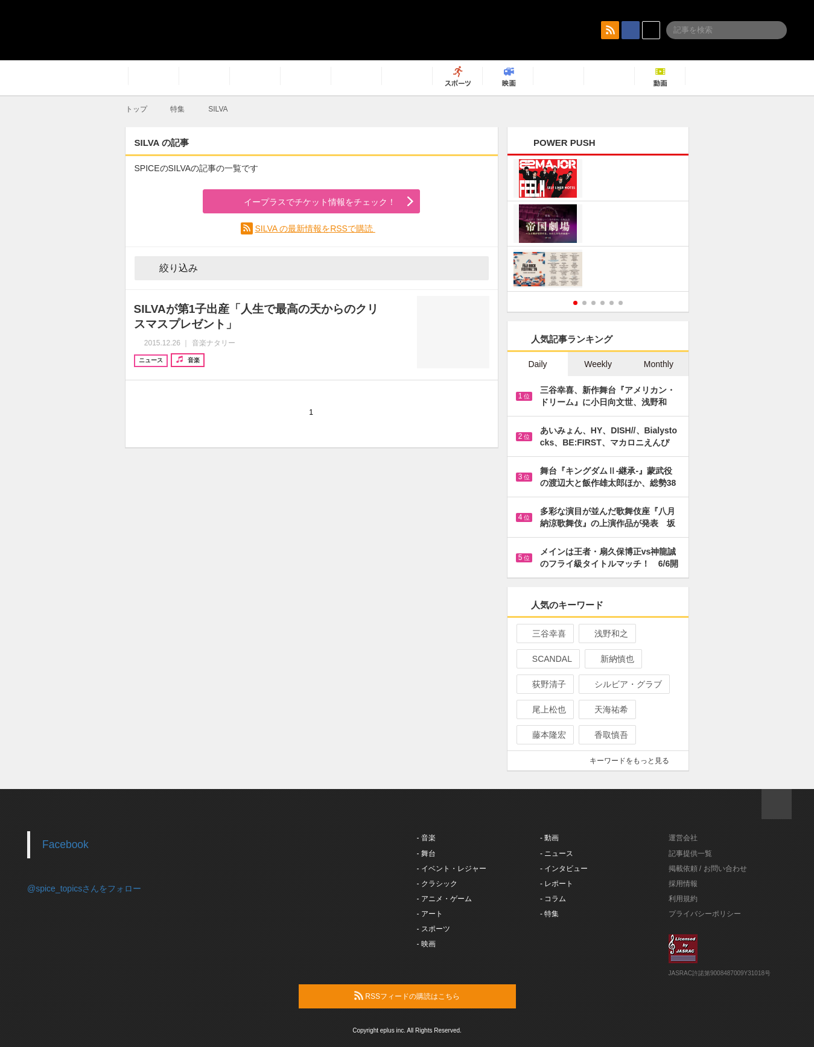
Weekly (598, 364)
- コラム (553, 899)
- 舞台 (426, 853)
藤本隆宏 (544, 735)
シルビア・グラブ (623, 684)
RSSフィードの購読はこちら (430, 996)
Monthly (658, 364)
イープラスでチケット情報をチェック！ (305, 201)
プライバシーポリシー (705, 914)
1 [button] (575, 303)
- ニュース (556, 853)
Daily (537, 364)
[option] (598, 225)
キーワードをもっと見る (634, 760)
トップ (136, 109)
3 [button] (593, 303)
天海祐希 (606, 709)
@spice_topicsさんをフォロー (84, 888)
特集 (177, 109)
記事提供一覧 (690, 853)
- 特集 (549, 914)
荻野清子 (544, 684)
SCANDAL (547, 659)
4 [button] (602, 303)
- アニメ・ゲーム (444, 899)
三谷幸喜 (544, 633)
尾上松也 (544, 709)
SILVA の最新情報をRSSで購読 (315, 228)
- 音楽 (426, 838)
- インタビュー (564, 868)
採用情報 (683, 883)
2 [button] (584, 303)
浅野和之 (606, 633)
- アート (430, 914)
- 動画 (549, 838)
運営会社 (683, 838)
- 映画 (426, 944)
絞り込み (170, 267)
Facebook (65, 844)
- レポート (556, 883)
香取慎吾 (606, 735)
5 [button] (611, 303)
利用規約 (683, 899)
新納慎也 (612, 659)
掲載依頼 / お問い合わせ (708, 868)
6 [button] (620, 303)
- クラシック (437, 883)
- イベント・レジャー (451, 868)
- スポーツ (433, 929)
